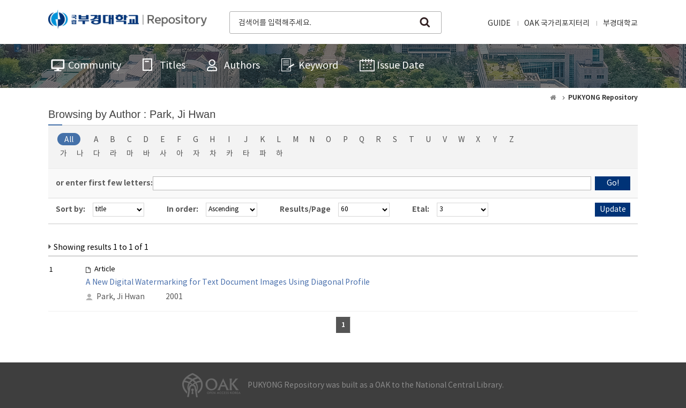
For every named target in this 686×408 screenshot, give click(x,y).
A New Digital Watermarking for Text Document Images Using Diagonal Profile (228, 282)
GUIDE (499, 23)
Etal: (420, 209)
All (68, 140)
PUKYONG (127, 21)
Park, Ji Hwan (120, 297)
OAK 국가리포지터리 (557, 23)
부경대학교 (620, 23)
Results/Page (305, 209)
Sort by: (70, 209)
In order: (182, 209)
